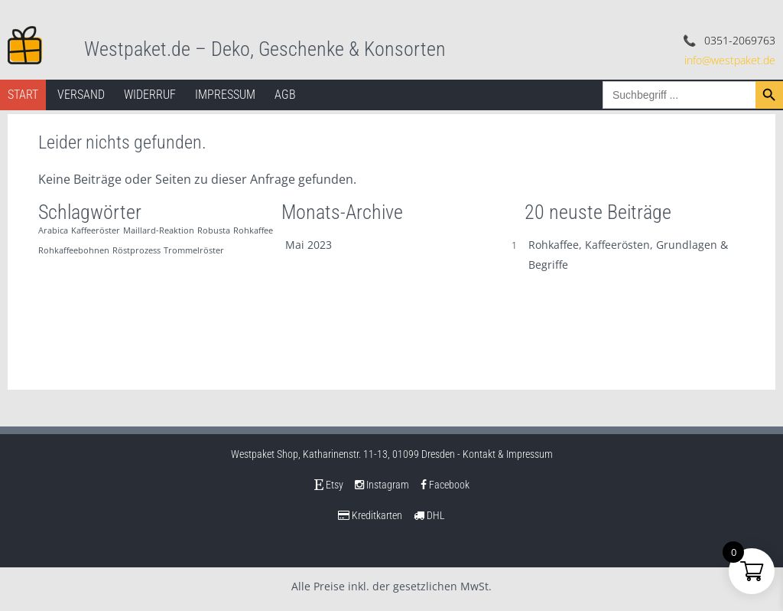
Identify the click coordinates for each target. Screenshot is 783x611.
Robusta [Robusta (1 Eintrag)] (213, 230)
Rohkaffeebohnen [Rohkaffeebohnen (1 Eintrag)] (73, 250)
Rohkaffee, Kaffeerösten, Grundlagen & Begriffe (628, 254)
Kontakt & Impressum (508, 454)
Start (23, 94)
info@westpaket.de (729, 60)
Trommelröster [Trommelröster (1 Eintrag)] (194, 250)
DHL (429, 515)
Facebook (445, 485)
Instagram (382, 485)
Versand (81, 94)
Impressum (225, 94)
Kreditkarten (370, 515)
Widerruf (150, 94)
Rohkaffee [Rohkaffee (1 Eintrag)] (253, 230)
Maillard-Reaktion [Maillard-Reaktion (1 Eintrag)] (158, 230)
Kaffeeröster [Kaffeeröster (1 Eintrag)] (95, 230)
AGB (285, 94)
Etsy (328, 485)
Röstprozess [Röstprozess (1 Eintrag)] (136, 250)
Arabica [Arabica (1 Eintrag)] (53, 230)
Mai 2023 (308, 244)
